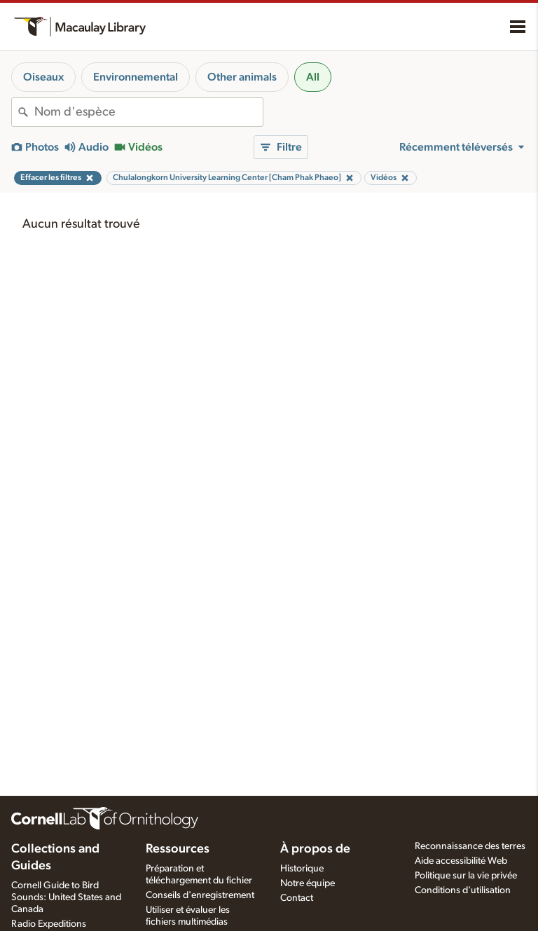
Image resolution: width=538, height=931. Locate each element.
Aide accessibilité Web (461, 861)
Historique (302, 869)
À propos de (315, 849)
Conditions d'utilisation (463, 890)
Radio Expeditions (48, 924)
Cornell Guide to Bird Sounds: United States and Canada (66, 897)
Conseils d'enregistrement (200, 895)
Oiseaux (43, 77)
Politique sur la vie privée (466, 876)
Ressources (177, 849)
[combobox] (148, 112)
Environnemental (135, 77)
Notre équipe (307, 883)
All (312, 77)
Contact (296, 898)
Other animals (242, 77)
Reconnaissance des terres (470, 846)
